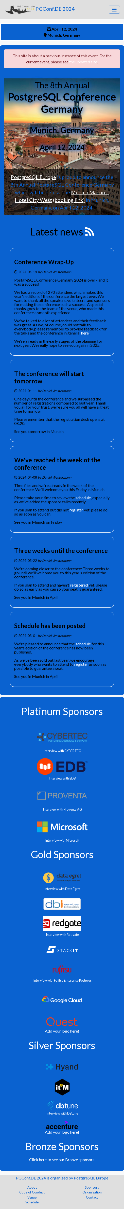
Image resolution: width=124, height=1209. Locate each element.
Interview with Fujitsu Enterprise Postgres (62, 980)
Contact (92, 1197)
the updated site (83, 61)
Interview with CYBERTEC (62, 751)
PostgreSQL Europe (33, 177)
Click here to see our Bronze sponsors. (62, 1159)
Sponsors (92, 1187)
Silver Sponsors (62, 1045)
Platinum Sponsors (62, 711)
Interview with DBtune (62, 1113)
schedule (83, 497)
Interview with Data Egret (62, 889)
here (85, 332)
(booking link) (69, 200)
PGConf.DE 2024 (39, 9)
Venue (32, 1197)
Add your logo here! (62, 1031)
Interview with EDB (62, 778)
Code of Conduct (32, 1192)
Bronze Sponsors (62, 1146)
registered (79, 584)
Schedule (32, 1202)
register (76, 509)
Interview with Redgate (62, 935)
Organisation (92, 1192)
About (32, 1187)
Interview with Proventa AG (62, 809)
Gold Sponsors (62, 854)
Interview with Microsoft (62, 840)
